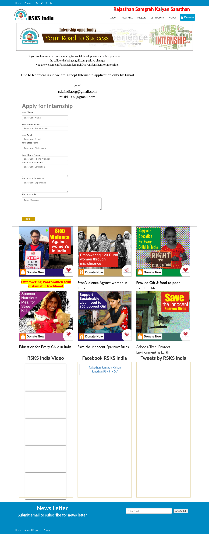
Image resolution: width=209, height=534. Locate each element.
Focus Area (127, 17)
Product (173, 17)
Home (18, 3)
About (113, 17)
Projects (141, 17)
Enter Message (62, 203)
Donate (187, 17)
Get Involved (157, 17)
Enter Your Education (45, 170)
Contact (28, 3)
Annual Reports (32, 530)
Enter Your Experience (45, 186)
